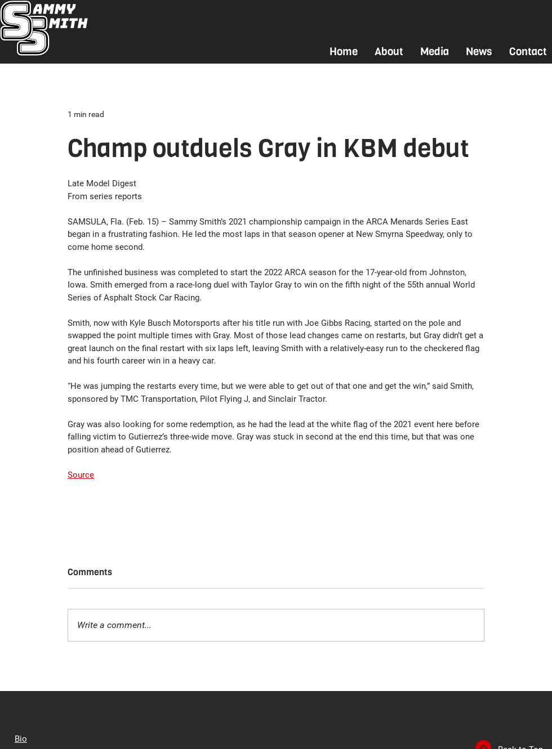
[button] (389, 51)
